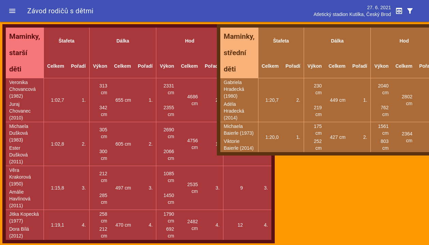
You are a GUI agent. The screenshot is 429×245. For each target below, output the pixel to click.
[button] (12, 11)
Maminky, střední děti (239, 52)
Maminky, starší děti (24, 52)
